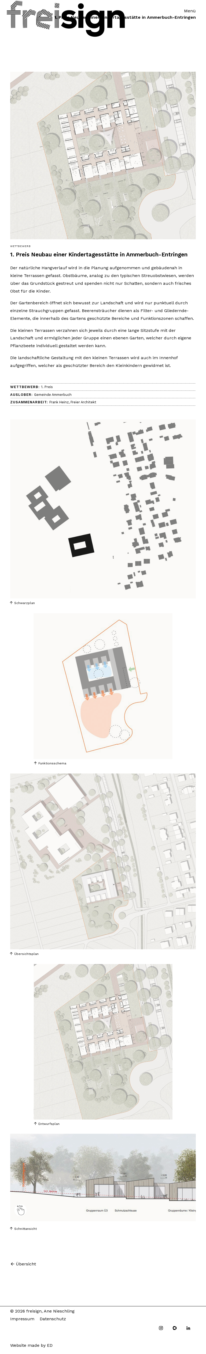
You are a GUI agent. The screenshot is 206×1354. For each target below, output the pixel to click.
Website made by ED (31, 1345)
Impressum (22, 1318)
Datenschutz (53, 1318)
